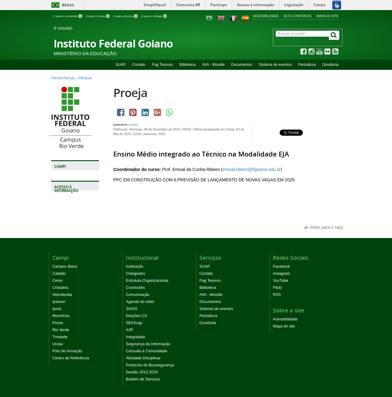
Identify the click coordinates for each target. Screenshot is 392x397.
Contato (138, 64)
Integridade (135, 337)
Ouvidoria (330, 64)
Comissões (135, 287)
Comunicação (137, 295)
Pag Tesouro (162, 64)
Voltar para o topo (323, 227)
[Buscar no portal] (302, 34)
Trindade (59, 337)
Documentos (241, 64)
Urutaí (57, 344)
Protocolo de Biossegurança (150, 365)
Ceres (57, 280)
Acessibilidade (266, 16)
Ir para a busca (125, 16)
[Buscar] (334, 35)
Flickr (277, 287)
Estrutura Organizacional (147, 280)
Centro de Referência (70, 358)
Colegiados (135, 273)
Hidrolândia (62, 295)
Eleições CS (136, 316)
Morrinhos (61, 316)
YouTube (280, 280)
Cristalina (60, 287)
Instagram (281, 273)
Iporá (56, 309)
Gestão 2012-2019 (142, 372)
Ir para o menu (98, 16)
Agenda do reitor (140, 302)
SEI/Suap (134, 323)
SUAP (120, 64)
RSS (277, 295)
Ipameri (58, 302)
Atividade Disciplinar (143, 358)
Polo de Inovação (67, 351)
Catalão (59, 273)
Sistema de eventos (275, 64)
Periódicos (307, 64)
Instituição (134, 266)
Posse (57, 323)
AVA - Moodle (213, 64)
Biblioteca (187, 64)
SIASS (131, 309)
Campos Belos (64, 266)
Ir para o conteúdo (68, 16)
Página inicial (63, 78)
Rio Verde (60, 330)
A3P (129, 330)
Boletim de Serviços (143, 379)
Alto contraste (298, 16)
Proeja (130, 92)
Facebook (281, 266)
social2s (133, 124)
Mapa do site (327, 16)
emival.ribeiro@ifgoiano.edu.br (251, 169)
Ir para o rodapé (154, 16)
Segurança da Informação (148, 344)
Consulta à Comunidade (146, 351)
